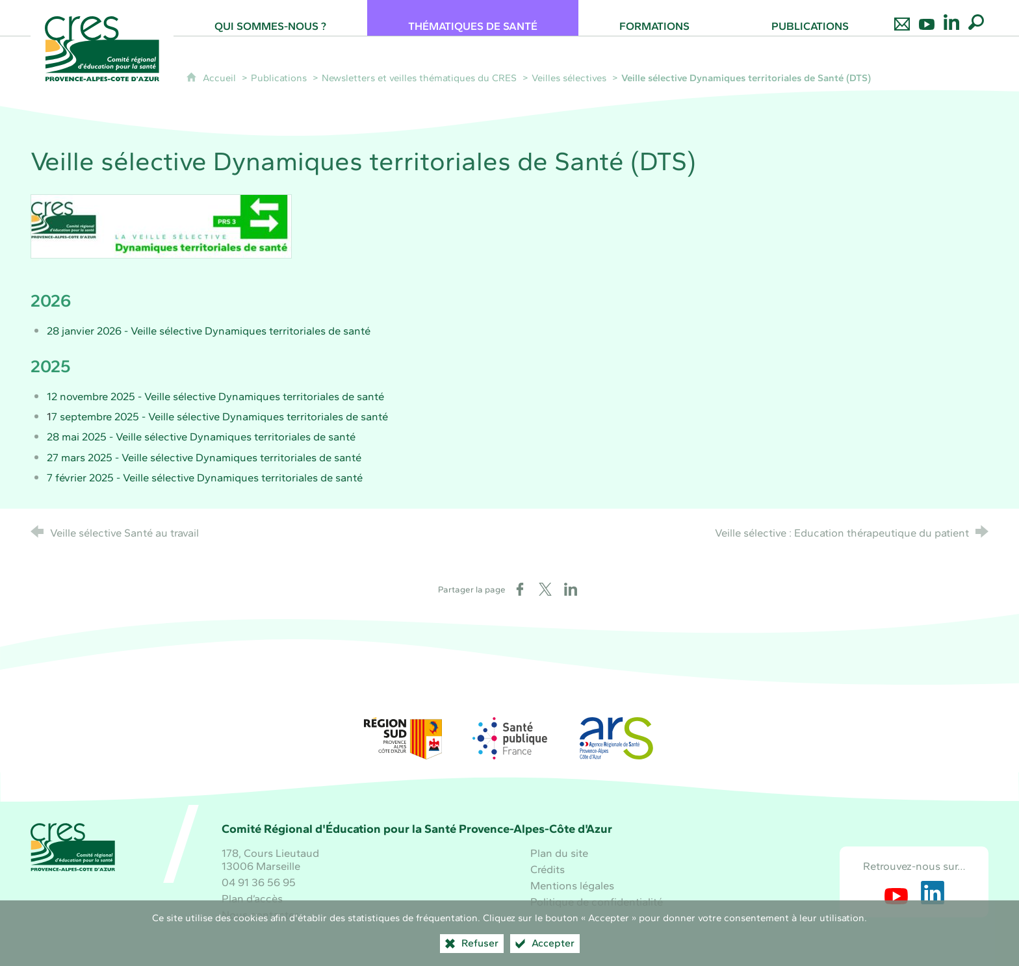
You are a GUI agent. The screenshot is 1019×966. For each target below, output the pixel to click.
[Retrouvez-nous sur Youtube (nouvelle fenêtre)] (896, 892)
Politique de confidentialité (596, 901)
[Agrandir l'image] (161, 224)
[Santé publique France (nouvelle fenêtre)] (509, 738)
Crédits (547, 869)
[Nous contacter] (902, 18)
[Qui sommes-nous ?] (270, 18)
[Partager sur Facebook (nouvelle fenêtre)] (520, 589)
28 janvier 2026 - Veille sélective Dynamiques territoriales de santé (208, 330)
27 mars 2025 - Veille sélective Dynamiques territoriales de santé (204, 457)
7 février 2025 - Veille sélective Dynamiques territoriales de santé (205, 477)
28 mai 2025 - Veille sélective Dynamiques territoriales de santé (201, 436)
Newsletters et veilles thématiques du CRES (419, 78)
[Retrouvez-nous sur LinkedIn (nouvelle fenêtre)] (932, 892)
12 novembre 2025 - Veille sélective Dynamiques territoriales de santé (215, 396)
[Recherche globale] (976, 18)
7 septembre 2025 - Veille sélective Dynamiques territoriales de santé (219, 416)
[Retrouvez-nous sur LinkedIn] (951, 18)
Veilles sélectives (569, 78)
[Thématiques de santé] (472, 18)
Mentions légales (572, 885)
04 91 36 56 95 (259, 882)
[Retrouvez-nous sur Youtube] (926, 18)
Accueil (221, 78)
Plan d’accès (252, 898)
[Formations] (654, 18)
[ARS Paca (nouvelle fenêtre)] (616, 738)
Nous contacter (260, 914)
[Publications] (810, 18)
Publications (279, 78)
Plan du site (559, 852)
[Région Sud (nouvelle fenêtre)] (403, 738)
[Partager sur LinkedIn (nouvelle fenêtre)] (571, 589)
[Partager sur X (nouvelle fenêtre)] (545, 589)
